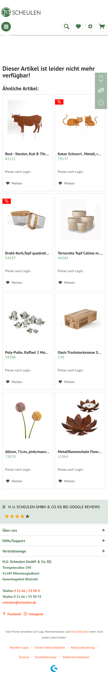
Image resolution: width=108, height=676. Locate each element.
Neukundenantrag (82, 647)
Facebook (11, 614)
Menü (6, 26)
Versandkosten (80, 631)
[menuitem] (6, 26)
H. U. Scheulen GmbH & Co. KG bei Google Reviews (54, 506)
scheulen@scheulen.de (19, 602)
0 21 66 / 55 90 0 (27, 591)
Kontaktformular (46, 657)
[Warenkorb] (102, 26)
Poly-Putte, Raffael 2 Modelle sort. (27, 355)
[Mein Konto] (90, 26)
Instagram (33, 614)
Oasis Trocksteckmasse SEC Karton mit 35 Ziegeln (80, 355)
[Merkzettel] (78, 26)
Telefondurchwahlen (76, 657)
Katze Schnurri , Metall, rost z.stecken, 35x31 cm (80, 156)
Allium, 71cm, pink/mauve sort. (27, 454)
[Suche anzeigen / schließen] (66, 26)
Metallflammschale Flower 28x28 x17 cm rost (80, 454)
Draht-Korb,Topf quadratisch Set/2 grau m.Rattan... (27, 255)
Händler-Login (19, 647)
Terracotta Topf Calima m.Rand (80, 255)
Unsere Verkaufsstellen (49, 647)
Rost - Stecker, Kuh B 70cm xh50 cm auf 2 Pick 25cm (27, 156)
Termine (23, 657)
